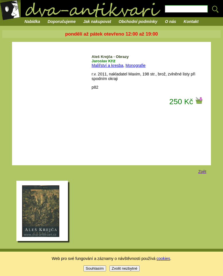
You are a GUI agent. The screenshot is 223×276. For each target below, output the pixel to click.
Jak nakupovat (97, 21)
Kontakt (191, 21)
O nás (170, 21)
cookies (163, 258)
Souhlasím (95, 268)
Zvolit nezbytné (125, 268)
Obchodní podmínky (138, 21)
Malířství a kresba (107, 65)
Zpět (202, 171)
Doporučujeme (62, 21)
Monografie (136, 65)
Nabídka (32, 21)
